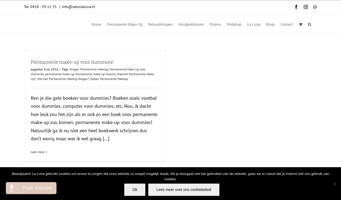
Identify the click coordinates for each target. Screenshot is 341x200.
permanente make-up (59, 74)
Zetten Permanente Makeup (109, 79)
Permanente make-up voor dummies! (72, 62)
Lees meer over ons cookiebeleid (183, 189)
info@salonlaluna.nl (78, 6)
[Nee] (334, 183)
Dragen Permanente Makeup (89, 69)
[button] (309, 24)
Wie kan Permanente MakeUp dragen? (63, 79)
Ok (134, 189)
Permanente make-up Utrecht (95, 74)
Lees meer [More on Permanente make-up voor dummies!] (37, 152)
